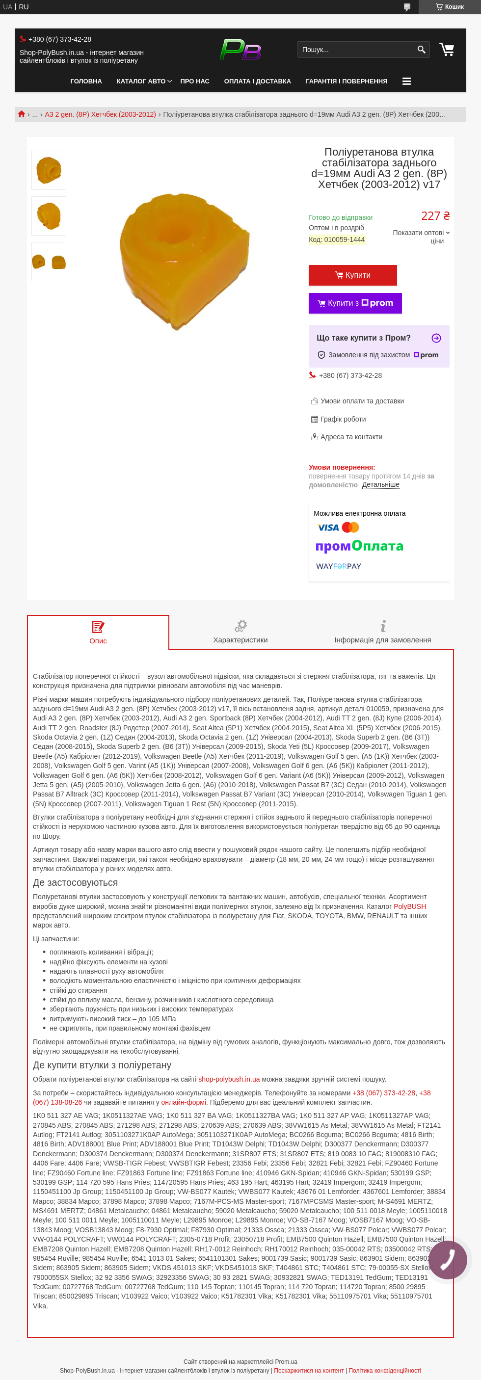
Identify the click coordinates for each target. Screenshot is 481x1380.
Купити (358, 275)
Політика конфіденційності (384, 1370)
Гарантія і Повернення (346, 81)
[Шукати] (421, 49)
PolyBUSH (410, 906)
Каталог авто (141, 81)
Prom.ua (286, 1361)
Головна (86, 81)
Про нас (194, 81)
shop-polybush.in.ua (229, 1079)
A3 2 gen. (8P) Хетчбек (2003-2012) (100, 114)
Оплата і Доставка (257, 81)
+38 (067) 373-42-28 (383, 1093)
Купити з (360, 303)
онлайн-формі (184, 1102)
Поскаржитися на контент (309, 1370)
